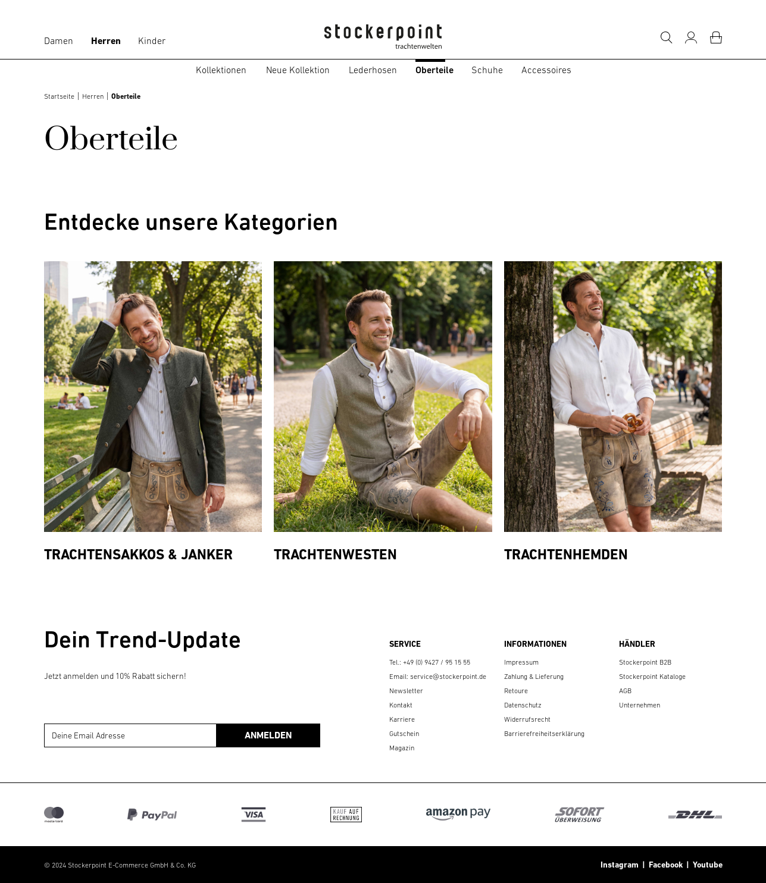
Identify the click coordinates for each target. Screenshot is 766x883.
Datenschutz (523, 705)
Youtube (706, 864)
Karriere (402, 719)
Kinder (151, 40)
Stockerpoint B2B (645, 662)
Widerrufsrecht (527, 719)
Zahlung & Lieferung (534, 676)
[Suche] (666, 37)
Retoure (516, 691)
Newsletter (406, 691)
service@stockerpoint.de (448, 676)
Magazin (401, 748)
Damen (58, 40)
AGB (625, 691)
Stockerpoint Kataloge (652, 676)
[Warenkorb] (716, 37)
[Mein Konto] (691, 37)
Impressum (521, 662)
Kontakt (400, 705)
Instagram (620, 864)
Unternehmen (639, 705)
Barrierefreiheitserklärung (544, 733)
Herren (106, 40)
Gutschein (404, 733)
